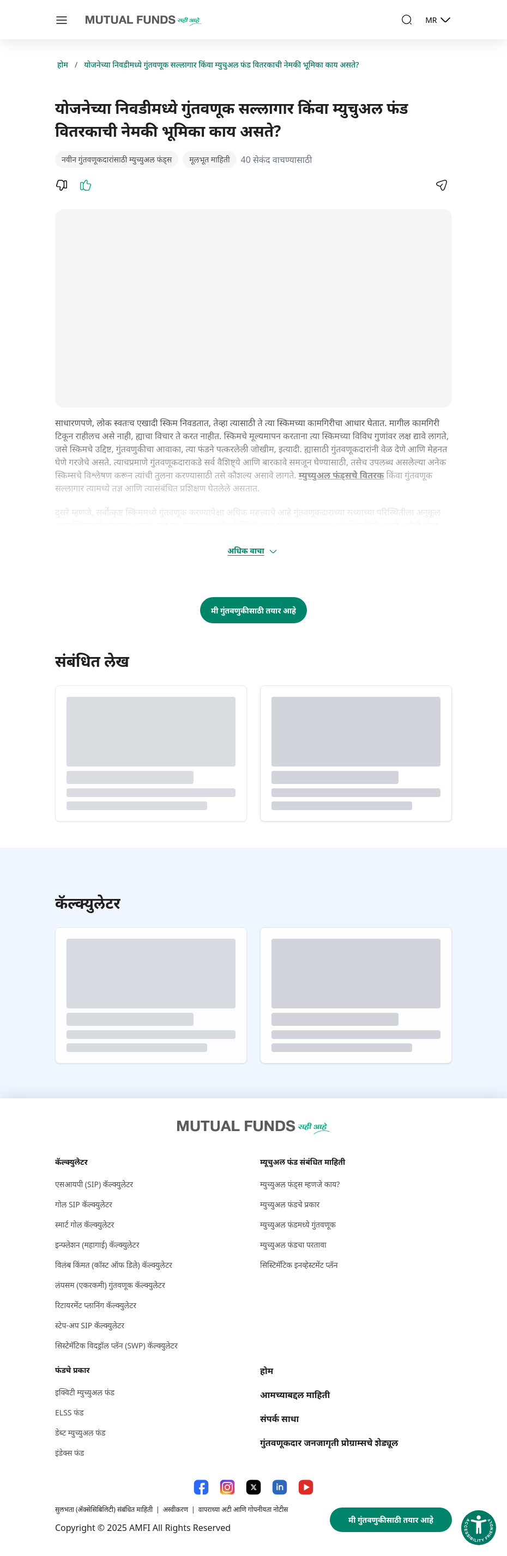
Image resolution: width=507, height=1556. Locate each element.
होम (62, 64)
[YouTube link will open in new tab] (306, 1487)
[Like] (85, 185)
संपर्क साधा (279, 1419)
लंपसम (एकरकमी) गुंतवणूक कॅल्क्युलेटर (110, 1285)
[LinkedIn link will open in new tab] (279, 1487)
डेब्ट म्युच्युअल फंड (80, 1432)
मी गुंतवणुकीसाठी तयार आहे (253, 610)
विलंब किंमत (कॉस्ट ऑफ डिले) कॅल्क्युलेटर (113, 1265)
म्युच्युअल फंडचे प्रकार (289, 1204)
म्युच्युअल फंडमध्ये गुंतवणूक (298, 1224)
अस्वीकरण (175, 1509)
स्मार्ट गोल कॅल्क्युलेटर (84, 1224)
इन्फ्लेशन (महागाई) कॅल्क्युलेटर (97, 1244)
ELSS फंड (69, 1412)
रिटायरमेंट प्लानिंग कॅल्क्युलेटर (95, 1305)
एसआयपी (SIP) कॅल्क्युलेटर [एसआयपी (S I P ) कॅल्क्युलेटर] (94, 1184)
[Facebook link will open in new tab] (201, 1487)
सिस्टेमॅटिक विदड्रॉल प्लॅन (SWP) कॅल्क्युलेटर (116, 1345)
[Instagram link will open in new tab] (227, 1487)
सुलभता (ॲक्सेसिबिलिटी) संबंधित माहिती (104, 1509)
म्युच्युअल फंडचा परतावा (293, 1244)
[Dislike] (61, 185)
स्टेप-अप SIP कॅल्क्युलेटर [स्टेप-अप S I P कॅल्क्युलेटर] (89, 1325)
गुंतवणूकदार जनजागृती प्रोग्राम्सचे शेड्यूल (329, 1443)
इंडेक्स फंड (69, 1453)
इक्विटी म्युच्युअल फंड (84, 1392)
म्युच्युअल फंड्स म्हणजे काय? (300, 1184)
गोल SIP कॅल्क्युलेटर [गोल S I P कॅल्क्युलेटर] (83, 1204)
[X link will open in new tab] (253, 1487)
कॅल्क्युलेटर (71, 1162)
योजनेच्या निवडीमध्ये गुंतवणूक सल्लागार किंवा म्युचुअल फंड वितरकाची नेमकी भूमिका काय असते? (221, 64)
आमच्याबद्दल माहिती (295, 1395)
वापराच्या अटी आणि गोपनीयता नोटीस (243, 1509)
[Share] (441, 185)
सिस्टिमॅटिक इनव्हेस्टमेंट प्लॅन (298, 1265)
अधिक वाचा (252, 550)
